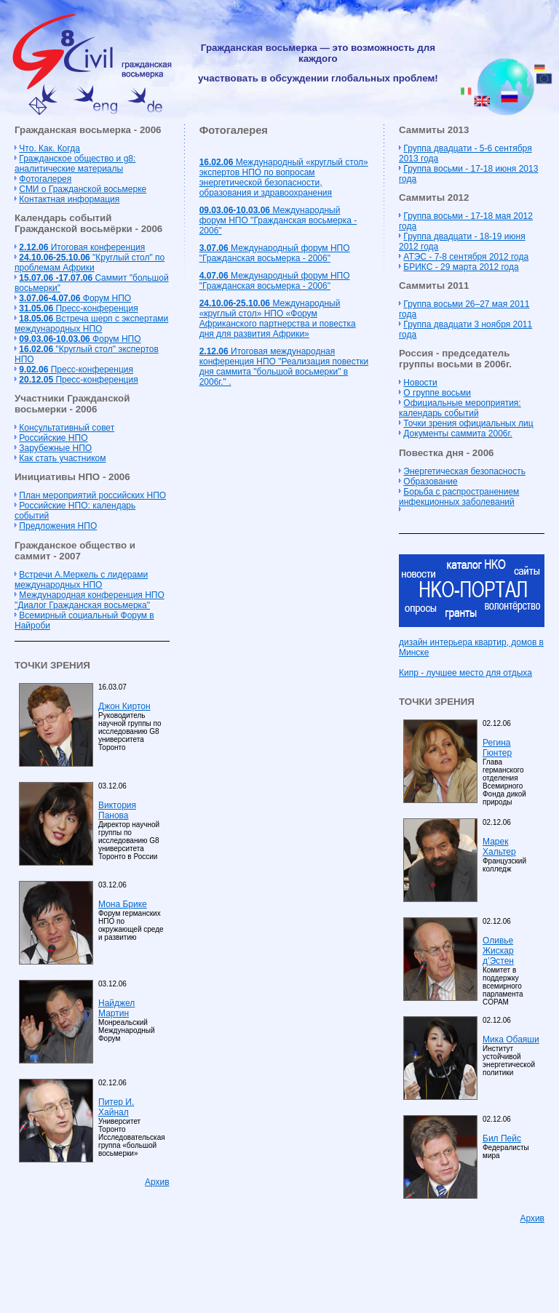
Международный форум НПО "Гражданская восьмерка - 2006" (278, 220)
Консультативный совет (66, 428)
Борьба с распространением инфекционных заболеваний (459, 497)
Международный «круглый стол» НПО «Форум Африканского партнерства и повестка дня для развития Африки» (277, 318)
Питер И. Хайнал (116, 1107)
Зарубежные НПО (55, 448)
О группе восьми (437, 393)
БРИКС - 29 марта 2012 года (460, 267)
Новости (420, 383)
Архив (157, 1182)
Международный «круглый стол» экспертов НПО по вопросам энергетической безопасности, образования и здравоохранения (283, 177)
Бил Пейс (502, 1138)
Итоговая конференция (82, 247)
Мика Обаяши (511, 1039)
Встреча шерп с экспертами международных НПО (91, 324)
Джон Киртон (124, 706)
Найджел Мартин (116, 1008)
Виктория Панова (117, 810)
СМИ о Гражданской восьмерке (82, 189)
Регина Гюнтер (497, 748)
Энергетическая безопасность (464, 471)
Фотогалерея (45, 179)
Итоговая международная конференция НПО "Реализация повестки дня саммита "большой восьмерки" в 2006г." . (283, 366)
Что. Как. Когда (49, 148)
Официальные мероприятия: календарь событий (460, 408)
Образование (430, 481)
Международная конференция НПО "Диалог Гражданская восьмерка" (89, 600)
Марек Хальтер (499, 847)
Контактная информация (69, 199)
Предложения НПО (58, 526)
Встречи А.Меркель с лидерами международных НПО (81, 580)
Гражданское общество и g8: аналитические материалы (75, 163)
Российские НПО (53, 438)
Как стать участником (62, 458)
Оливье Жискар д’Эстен (498, 950)
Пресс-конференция (78, 308)
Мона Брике (122, 904)
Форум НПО (75, 298)
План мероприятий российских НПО (92, 495)
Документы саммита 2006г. (457, 433)
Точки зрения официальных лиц (468, 423)
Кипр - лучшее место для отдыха (465, 673)
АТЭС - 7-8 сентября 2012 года (465, 257)
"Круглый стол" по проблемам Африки (89, 262)
